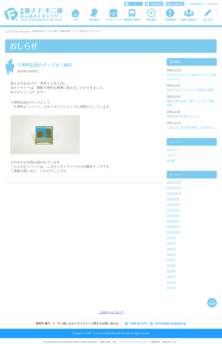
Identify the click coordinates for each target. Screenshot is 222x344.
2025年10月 (174, 193)
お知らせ (172, 149)
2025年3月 (173, 221)
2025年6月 (173, 204)
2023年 (171, 243)
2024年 (171, 237)
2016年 (171, 282)
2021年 (171, 254)
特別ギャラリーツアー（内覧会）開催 (190, 89)
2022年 (171, 248)
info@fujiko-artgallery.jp (170, 323)
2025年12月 (174, 182)
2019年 (171, 265)
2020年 (171, 260)
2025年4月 (173, 215)
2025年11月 (174, 187)
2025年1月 (173, 232)
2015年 (171, 287)
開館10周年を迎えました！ (183, 116)
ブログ (171, 155)
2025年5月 (173, 210)
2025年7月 (173, 198)
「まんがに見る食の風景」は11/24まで (191, 127)
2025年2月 (173, 226)
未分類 (171, 160)
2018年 (171, 271)
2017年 (171, 276)
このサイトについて (111, 312)
